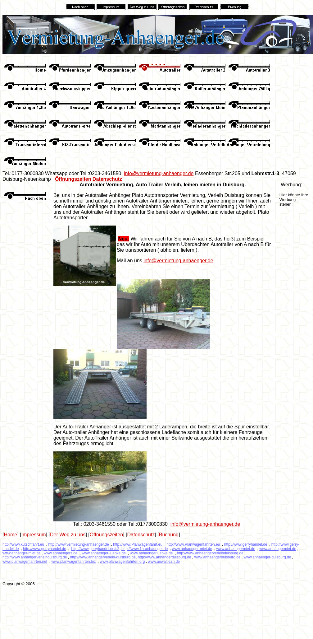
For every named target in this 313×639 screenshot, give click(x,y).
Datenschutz (107, 179)
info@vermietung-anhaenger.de (158, 173)
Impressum (33, 534)
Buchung (169, 534)
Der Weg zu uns (67, 534)
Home (10, 534)
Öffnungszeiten (73, 179)
